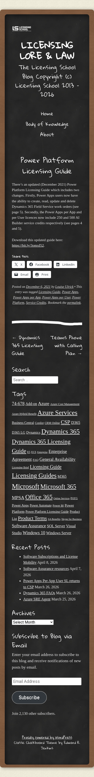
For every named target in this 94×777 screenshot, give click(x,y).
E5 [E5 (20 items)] (28, 452)
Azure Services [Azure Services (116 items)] (57, 412)
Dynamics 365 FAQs (39, 593)
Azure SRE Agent (37, 599)
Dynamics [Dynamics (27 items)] (33, 432)
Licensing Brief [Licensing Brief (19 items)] (20, 467)
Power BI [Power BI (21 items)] (58, 505)
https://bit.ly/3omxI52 (28, 245)
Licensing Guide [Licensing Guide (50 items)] (45, 466)
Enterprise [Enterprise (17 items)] (42, 452)
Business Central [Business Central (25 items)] (23, 423)
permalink (74, 303)
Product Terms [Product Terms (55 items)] (32, 518)
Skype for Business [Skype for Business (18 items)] (71, 519)
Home (47, 113)
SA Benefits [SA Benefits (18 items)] (54, 519)
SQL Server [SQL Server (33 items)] (56, 526)
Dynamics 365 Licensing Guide (27, 345)
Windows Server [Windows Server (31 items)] (58, 533)
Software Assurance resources (46, 569)
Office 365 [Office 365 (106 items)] (38, 497)
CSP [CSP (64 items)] (65, 422)
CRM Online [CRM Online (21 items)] (52, 423)
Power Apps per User (56, 297)
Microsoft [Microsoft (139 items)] (25, 486)
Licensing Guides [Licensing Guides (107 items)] (34, 475)
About (47, 134)
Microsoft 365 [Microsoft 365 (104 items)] (58, 486)
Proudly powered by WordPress (47, 737)
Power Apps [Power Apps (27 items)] (20, 505)
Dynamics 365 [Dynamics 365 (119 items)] (60, 431)
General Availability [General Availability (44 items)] (57, 459)
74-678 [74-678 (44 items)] (18, 403)
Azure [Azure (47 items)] (43, 403)
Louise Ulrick (64, 287)
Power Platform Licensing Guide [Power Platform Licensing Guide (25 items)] (47, 511)
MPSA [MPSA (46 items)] (18, 497)
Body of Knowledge (47, 123)
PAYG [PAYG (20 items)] (74, 498)
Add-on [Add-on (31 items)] (31, 404)
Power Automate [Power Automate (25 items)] (41, 505)
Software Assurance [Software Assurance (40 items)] (29, 525)
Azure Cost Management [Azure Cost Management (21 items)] (65, 404)
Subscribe (29, 697)
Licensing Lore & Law (47, 50)
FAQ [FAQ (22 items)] (36, 460)
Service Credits (36, 303)
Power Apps (70, 292)
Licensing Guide (49, 292)
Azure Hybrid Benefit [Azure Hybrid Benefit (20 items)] (24, 414)
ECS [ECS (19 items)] (33, 452)
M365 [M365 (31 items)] (61, 476)
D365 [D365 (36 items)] (75, 422)
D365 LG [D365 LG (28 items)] (18, 432)
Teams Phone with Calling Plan (66, 345)
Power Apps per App (27, 297)
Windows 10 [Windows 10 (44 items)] (34, 532)
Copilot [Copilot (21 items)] (39, 423)
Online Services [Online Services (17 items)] (61, 498)
